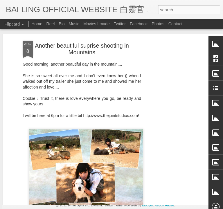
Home (36, 23)
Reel (50, 23)
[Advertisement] (173, 99)
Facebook (139, 23)
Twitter (120, 23)
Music (74, 23)
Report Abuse (164, 205)
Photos (158, 23)
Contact (175, 23)
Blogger (147, 205)
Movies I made (96, 23)
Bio (61, 23)
